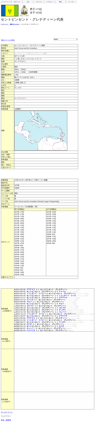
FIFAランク (17, 2)
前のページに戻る (8, 40)
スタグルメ (49, 2)
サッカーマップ (6, 2)
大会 (28, 2)
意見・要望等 (6, 420)
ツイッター (71, 2)
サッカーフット (7, 412)
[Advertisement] (39, 31)
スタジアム (39, 2)
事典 (60, 2)
